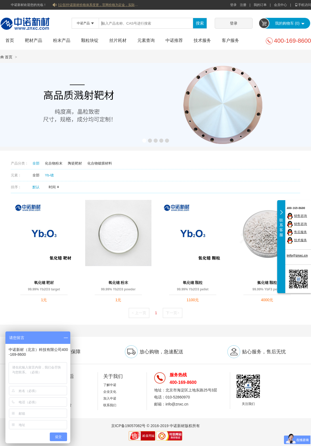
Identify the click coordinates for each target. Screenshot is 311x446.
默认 (37, 187)
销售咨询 (300, 216)
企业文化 (109, 392)
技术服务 (202, 40)
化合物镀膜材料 (99, 163)
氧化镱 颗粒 (193, 282)
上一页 (139, 313)
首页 (9, 40)
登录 (233, 5)
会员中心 (280, 5)
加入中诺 (109, 398)
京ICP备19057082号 (128, 426)
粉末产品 (61, 40)
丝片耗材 (118, 40)
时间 (54, 187)
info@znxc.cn (297, 255)
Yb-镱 (49, 175)
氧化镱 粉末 (118, 282)
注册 (243, 5)
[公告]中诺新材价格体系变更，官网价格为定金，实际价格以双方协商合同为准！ (98, 5)
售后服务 (300, 232)
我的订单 (260, 5)
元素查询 (146, 40)
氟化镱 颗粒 (267, 282)
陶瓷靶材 (75, 163)
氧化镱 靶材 (44, 282)
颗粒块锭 (89, 40)
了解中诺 (109, 385)
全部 (35, 163)
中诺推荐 (174, 40)
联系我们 (109, 405)
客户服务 (230, 40)
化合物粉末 (53, 163)
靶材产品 (33, 40)
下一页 (172, 313)
